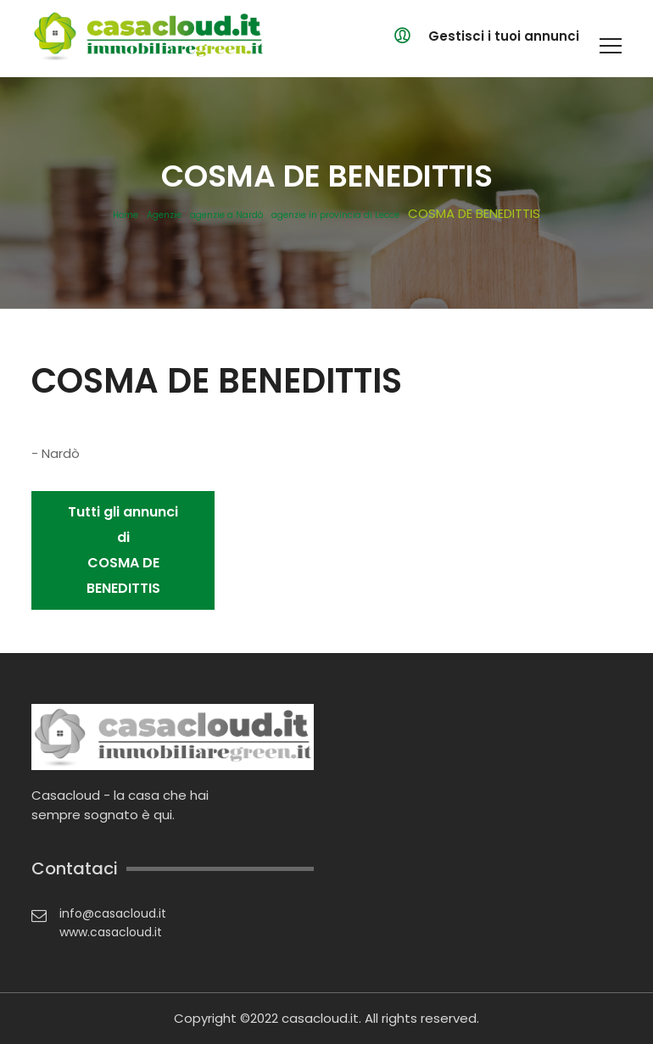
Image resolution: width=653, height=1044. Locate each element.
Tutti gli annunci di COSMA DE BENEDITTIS (123, 550)
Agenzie (164, 215)
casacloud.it (320, 1018)
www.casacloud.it (110, 932)
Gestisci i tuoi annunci (503, 36)
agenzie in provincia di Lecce (335, 215)
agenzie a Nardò (226, 215)
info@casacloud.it (112, 913)
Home (125, 215)
